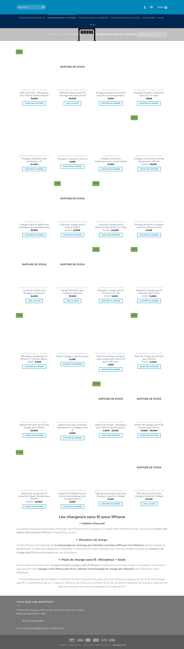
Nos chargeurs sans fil (32, 18)
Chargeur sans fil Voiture (125, 18)
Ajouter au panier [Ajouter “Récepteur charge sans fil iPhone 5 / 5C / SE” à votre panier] (110, 301)
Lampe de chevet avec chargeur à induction (34, 291)
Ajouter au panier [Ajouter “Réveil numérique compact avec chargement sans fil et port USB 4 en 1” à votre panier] (110, 369)
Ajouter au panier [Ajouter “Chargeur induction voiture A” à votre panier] (72, 166)
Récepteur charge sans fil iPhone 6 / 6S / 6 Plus (149, 291)
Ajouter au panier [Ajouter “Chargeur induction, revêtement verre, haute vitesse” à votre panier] (110, 169)
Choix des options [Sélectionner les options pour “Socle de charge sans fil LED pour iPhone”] (149, 367)
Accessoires (149, 18)
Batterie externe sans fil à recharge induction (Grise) (72, 94)
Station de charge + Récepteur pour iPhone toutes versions (110, 426)
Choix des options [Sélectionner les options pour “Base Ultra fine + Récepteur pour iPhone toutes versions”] (34, 103)
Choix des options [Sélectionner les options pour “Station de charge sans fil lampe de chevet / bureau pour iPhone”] (34, 507)
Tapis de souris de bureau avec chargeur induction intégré (110, 494)
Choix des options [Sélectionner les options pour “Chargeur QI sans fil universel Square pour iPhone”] (149, 169)
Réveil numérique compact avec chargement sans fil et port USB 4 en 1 (111, 359)
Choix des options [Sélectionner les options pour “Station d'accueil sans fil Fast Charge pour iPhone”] (34, 435)
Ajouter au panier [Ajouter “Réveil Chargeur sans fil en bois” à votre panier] (72, 364)
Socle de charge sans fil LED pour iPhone (149, 357)
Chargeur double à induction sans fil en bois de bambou (111, 94)
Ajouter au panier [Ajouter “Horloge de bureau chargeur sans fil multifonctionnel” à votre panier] (149, 235)
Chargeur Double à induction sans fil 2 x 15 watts (149, 94)
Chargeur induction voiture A (72, 159)
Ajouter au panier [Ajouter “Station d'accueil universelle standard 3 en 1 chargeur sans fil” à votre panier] (72, 438)
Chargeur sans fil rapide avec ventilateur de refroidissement (34, 226)
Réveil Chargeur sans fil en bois (72, 356)
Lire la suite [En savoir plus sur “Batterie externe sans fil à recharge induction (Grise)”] (72, 103)
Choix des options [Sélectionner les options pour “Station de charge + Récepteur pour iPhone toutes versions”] (110, 435)
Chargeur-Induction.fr (69, 645)
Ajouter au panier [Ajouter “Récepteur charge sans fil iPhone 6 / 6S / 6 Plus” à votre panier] (149, 301)
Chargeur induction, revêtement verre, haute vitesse (111, 160)
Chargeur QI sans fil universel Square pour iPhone (149, 160)
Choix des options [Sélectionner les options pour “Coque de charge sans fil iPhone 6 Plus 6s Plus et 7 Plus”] (110, 235)
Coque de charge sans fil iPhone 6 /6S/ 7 (72, 226)
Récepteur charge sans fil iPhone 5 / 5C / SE (111, 291)
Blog (92, 25)
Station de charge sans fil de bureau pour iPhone (149, 426)
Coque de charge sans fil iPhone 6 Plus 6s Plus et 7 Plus (110, 226)
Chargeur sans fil (77, 34)
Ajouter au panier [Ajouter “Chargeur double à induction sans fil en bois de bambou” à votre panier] (110, 103)
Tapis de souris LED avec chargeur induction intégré (149, 494)
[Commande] (151, 34)
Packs (161, 18)
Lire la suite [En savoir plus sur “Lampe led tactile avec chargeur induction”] (72, 301)
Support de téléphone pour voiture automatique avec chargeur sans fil (72, 496)
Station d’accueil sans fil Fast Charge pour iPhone (34, 426)
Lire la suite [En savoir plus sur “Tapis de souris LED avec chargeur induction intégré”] (149, 504)
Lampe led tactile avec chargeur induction (72, 291)
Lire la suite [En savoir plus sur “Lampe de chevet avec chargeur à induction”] (34, 301)
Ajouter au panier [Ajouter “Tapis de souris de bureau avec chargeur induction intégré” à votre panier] (110, 504)
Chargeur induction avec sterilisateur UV (34, 160)
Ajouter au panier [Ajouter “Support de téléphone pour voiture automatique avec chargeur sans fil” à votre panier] (72, 507)
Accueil (53, 34)
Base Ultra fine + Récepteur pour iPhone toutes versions (34, 94)
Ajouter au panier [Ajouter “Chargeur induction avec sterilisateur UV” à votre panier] (34, 169)
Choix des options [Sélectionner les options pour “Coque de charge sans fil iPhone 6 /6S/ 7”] (72, 235)
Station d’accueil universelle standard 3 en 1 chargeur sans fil (72, 427)
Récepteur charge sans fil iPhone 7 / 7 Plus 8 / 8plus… (34, 357)
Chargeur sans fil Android (93, 18)
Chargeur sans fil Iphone (61, 18)
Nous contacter (32, 620)
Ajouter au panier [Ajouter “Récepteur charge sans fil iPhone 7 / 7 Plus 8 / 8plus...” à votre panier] (34, 367)
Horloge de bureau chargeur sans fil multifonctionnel (149, 226)
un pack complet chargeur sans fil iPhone (75, 565)
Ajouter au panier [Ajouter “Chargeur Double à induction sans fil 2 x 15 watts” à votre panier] (149, 103)
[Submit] (43, 7)
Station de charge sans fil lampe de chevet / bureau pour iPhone (34, 496)
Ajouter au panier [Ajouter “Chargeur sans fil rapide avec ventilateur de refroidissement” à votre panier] (34, 235)
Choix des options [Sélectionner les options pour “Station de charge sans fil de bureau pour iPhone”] (149, 435)
